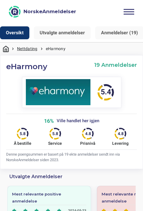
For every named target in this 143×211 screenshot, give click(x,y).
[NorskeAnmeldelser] (42, 11)
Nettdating (27, 48)
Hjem (6, 48)
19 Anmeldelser (115, 65)
